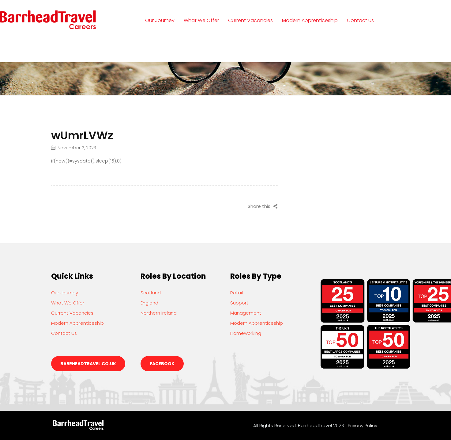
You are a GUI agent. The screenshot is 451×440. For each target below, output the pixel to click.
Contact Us (360, 20)
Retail (236, 292)
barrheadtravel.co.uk (88, 364)
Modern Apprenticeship (310, 20)
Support (239, 303)
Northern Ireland (159, 313)
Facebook (162, 364)
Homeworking (245, 333)
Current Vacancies (250, 20)
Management (245, 313)
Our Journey (160, 20)
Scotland (151, 292)
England (149, 303)
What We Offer (201, 20)
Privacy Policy (362, 425)
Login (157, 48)
